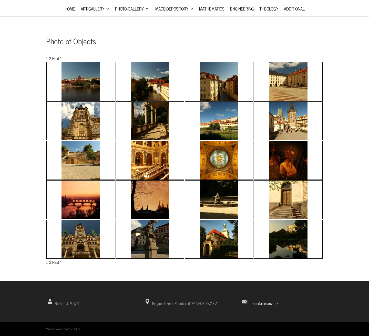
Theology (268, 9)
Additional (294, 9)
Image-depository (171, 9)
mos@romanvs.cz (265, 303)
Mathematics (211, 9)
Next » (56, 58)
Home (70, 9)
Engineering (242, 9)
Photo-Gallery (129, 9)
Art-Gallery (92, 9)
